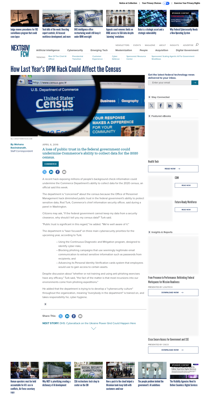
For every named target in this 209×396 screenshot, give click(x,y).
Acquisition (161, 50)
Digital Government (187, 50)
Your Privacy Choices (155, 3)
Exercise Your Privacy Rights (187, 3)
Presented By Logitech (160, 287)
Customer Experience (97, 57)
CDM (177, 178)
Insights (174, 45)
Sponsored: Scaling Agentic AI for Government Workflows (173, 57)
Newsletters (122, 45)
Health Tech (153, 161)
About (162, 45)
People (144, 50)
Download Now (173, 292)
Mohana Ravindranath (18, 146)
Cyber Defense (116, 57)
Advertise (188, 45)
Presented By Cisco (158, 344)
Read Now (173, 168)
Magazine (150, 45)
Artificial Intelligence (48, 50)
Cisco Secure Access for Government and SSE (168, 339)
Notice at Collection (128, 3)
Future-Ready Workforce (186, 202)
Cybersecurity (75, 50)
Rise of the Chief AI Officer (57, 57)
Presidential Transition (77, 57)
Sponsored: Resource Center (136, 57)
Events (137, 45)
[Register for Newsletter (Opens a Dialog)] (194, 82)
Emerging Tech (99, 50)
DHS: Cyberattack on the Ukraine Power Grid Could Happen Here (98, 323)
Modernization (123, 50)
